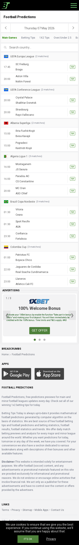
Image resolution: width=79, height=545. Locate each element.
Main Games (9, 37)
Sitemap (27, 510)
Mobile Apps (41, 510)
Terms (5, 510)
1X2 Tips (44, 37)
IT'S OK (28, 539)
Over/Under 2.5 (62, 37)
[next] (73, 27)
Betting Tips (28, 37)
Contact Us (57, 510)
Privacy (16, 510)
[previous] (6, 27)
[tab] (39, 38)
